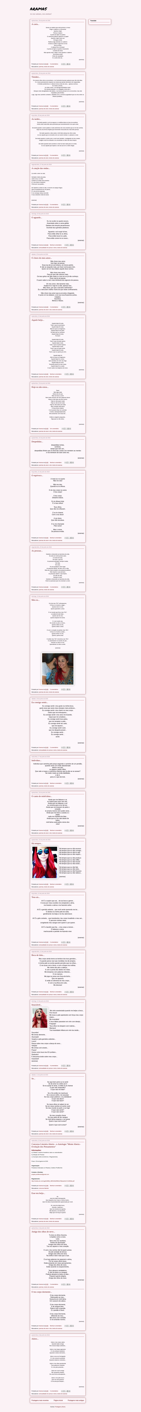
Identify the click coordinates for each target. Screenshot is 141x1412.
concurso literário (44, 1188)
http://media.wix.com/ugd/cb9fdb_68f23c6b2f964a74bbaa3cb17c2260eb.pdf (53, 1181)
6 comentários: (54, 155)
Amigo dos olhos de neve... (43, 1231)
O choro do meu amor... (42, 258)
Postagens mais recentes (40, 1400)
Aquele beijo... (38, 320)
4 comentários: (54, 64)
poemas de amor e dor (45, 309)
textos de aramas (49, 66)
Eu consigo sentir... (40, 702)
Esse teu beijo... (38, 1193)
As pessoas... (37, 550)
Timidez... (36, 77)
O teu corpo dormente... (42, 1292)
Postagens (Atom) (60, 1406)
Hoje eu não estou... (40, 387)
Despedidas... (37, 441)
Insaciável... (37, 1004)
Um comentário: (54, 428)
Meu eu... (36, 600)
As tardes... (36, 119)
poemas (41, 66)
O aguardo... (37, 217)
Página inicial (58, 1400)
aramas (38, 8)
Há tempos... (37, 843)
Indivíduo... (37, 760)
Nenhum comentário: (56, 245)
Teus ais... (36, 897)
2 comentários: (54, 307)
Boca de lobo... (38, 955)
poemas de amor (43, 108)
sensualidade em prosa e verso (48, 247)
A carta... (35, 24)
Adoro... (35, 1339)
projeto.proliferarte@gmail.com (40, 1174)
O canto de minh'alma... (42, 796)
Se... (33, 1078)
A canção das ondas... (41, 168)
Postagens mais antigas (76, 1400)
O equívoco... (37, 475)
